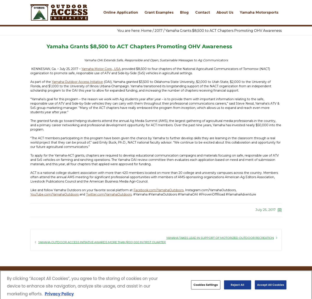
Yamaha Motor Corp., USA (100, 69)
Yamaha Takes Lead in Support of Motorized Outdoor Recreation (220, 237)
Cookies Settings (205, 286)
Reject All (237, 286)
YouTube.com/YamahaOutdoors (54, 194)
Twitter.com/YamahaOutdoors (109, 194)
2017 (158, 31)
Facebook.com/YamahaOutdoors (158, 190)
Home (146, 31)
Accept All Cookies (270, 286)
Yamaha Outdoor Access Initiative (77, 82)
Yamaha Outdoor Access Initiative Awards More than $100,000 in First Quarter (102, 242)
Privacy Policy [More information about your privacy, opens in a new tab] (59, 295)
